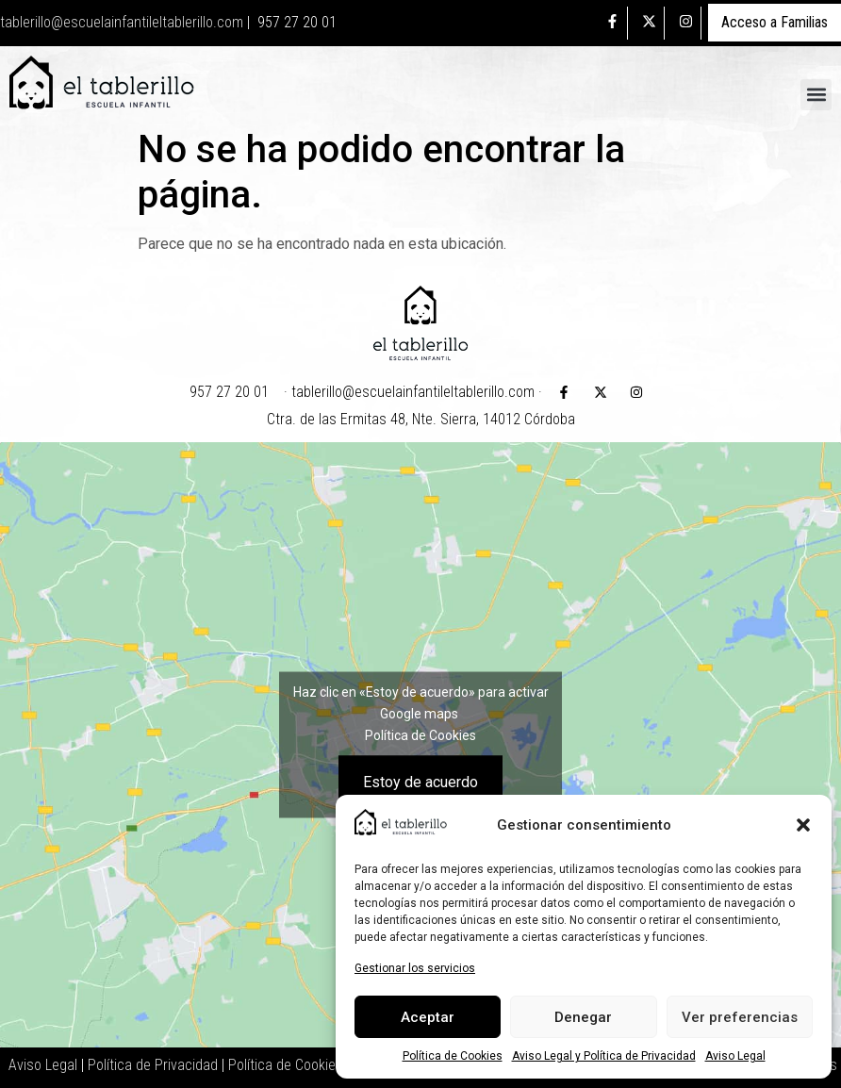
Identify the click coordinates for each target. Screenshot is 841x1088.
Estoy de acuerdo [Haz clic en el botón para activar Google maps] (420, 781)
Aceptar (427, 1017)
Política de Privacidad (153, 1065)
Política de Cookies (453, 1056)
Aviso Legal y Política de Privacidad (604, 1056)
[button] (803, 825)
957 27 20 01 (297, 22)
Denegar (583, 1017)
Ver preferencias (740, 1017)
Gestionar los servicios (415, 968)
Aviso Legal (735, 1056)
